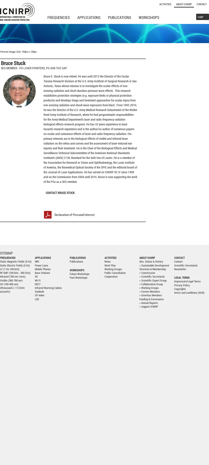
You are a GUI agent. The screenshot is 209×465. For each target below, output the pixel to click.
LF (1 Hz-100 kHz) (9, 269)
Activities (165, 4)
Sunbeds (39, 291)
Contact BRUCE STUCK (60, 193)
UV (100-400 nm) (9, 284)
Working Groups (113, 269)
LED (37, 299)
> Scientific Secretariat (152, 276)
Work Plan (110, 265)
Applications (89, 17)
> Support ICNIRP (148, 306)
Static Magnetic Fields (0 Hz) (16, 261)
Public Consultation (115, 273)
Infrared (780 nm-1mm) (12, 276)
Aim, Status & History (151, 261)
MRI (37, 261)
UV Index (39, 295)
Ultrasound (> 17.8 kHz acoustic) (12, 289)
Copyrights (180, 289)
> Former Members (149, 291)
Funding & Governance (151, 299)
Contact (202, 4)
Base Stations (42, 273)
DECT (37, 284)
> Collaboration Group (151, 284)
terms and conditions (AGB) (189, 293)
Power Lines (41, 265)
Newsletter (180, 269)
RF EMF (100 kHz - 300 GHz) (15, 273)
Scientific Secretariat (185, 265)
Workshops (149, 17)
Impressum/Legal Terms (187, 281)
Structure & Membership (152, 269)
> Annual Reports (148, 303)
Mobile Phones (43, 269)
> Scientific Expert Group (153, 280)
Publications (119, 17)
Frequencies (58, 17)
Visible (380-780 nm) (11, 280)
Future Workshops (79, 274)
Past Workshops (79, 278)
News (107, 261)
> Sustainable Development (154, 265)
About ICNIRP (184, 4)
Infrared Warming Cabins (48, 288)
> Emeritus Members (150, 295)
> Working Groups (149, 288)
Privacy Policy (182, 285)
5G (36, 276)
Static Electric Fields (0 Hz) (15, 265)
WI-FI (37, 280)
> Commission (147, 273)
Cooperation (111, 276)
